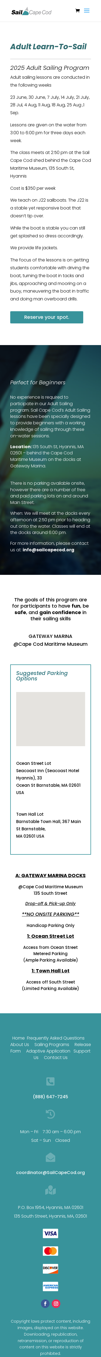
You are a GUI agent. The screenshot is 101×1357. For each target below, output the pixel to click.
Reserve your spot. (46, 317)
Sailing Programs (51, 1057)
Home (18, 1051)
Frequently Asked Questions (56, 1051)
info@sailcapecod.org (48, 550)
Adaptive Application (48, 1064)
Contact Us (56, 1070)
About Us (19, 1057)
